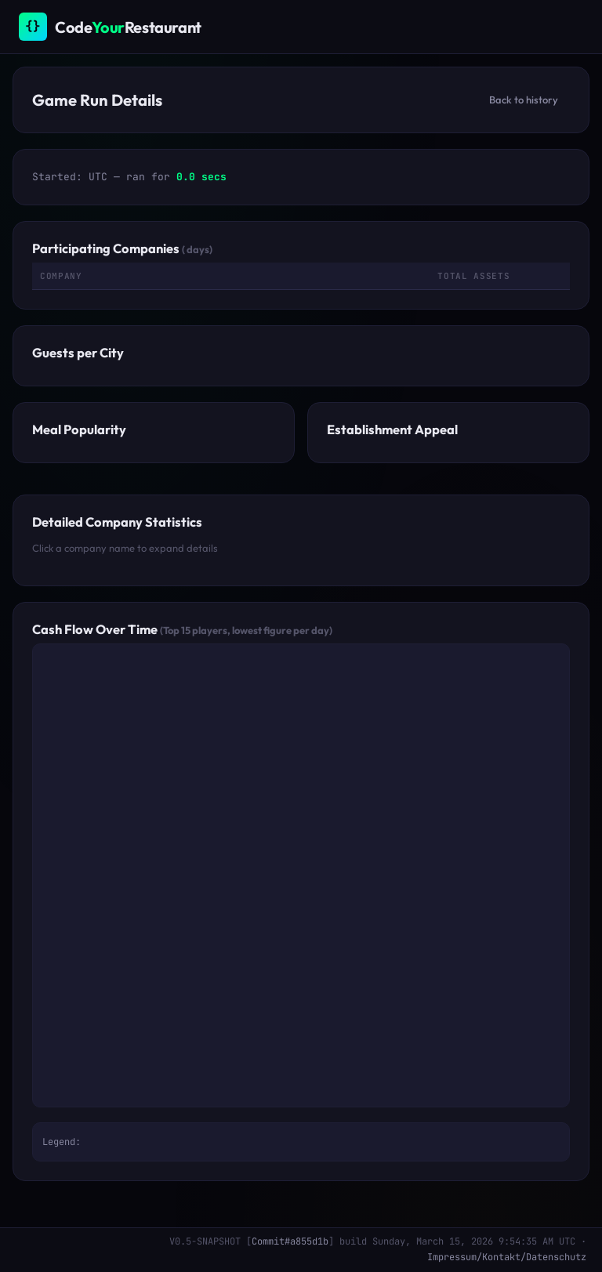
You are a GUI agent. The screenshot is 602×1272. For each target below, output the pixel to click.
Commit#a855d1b (290, 1241)
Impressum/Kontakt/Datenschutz (506, 1257)
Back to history (523, 99)
